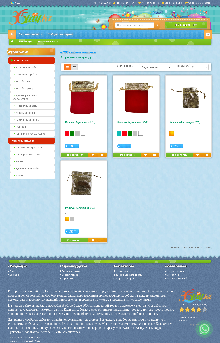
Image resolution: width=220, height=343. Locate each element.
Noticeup (35, 337)
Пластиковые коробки (26, 119)
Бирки (17, 161)
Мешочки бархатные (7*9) (80, 122)
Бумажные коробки (24, 74)
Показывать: (180, 65)
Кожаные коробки (24, 112)
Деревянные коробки (25, 168)
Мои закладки (173, 274)
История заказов (175, 271)
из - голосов (191, 319)
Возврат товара (70, 274)
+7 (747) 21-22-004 (101, 2)
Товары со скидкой (60, 34)
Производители (122, 271)
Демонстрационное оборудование (25, 97)
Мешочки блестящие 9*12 (80, 207)
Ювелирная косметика (26, 154)
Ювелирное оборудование (28, 133)
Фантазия (19, 126)
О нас (12, 271)
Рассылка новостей (176, 278)
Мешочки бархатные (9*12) (132, 122)
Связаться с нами (71, 271)
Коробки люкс (21, 81)
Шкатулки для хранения (27, 147)
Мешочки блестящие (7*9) (184, 122)
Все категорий (31, 34)
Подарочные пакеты (25, 105)
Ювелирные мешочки (48, 41)
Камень (18, 175)
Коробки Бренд (22, 88)
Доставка (14, 274)
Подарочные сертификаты (128, 274)
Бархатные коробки (24, 67)
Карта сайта (68, 278)
